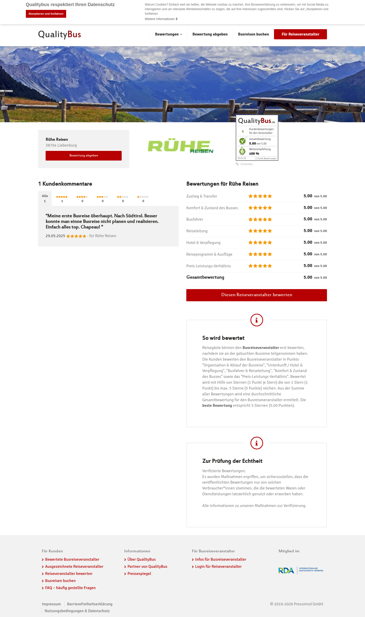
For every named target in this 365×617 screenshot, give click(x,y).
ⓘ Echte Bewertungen (266, 158)
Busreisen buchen (253, 34)
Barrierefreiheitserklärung (90, 603)
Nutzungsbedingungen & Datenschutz (77, 610)
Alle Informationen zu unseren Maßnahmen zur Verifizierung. (254, 505)
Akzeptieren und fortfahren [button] (45, 13)
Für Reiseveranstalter (300, 34)
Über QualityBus (141, 559)
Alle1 (45, 198)
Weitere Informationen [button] (161, 19)
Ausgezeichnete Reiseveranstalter (74, 566)
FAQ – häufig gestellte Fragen (70, 587)
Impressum (51, 603)
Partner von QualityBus (147, 566)
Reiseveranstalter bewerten (68, 573)
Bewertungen (168, 34)
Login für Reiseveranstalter (218, 566)
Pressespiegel (139, 573)
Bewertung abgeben (210, 34)
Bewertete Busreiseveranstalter (72, 559)
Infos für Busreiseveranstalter (220, 559)
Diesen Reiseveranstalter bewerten (256, 294)
